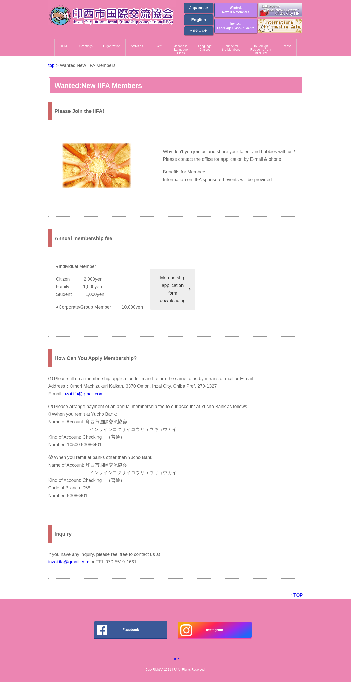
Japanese (198, 8)
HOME (64, 46)
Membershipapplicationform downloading (173, 289)
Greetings (86, 46)
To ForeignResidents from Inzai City (260, 49)
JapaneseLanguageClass (181, 49)
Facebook (118, 630)
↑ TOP (296, 595)
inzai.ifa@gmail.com (83, 393)
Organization (111, 46)
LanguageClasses (205, 47)
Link (175, 658)
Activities (137, 46)
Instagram (201, 630)
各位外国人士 (198, 30)
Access (286, 46)
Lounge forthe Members (231, 47)
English (198, 20)
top (51, 65)
